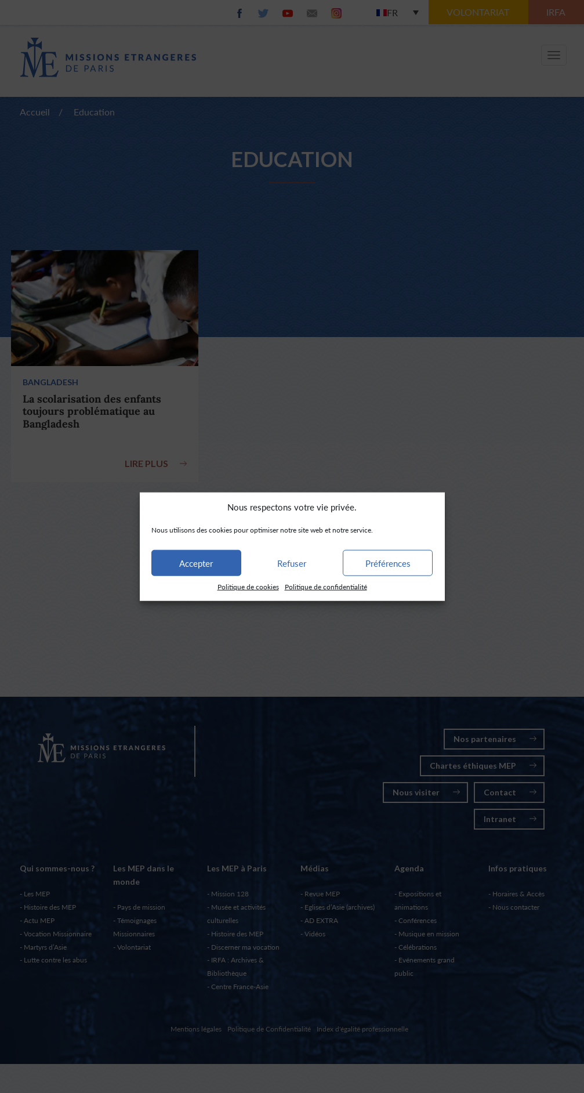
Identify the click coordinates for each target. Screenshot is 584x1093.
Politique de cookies (248, 586)
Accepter (196, 563)
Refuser (291, 563)
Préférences (388, 563)
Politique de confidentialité (326, 586)
